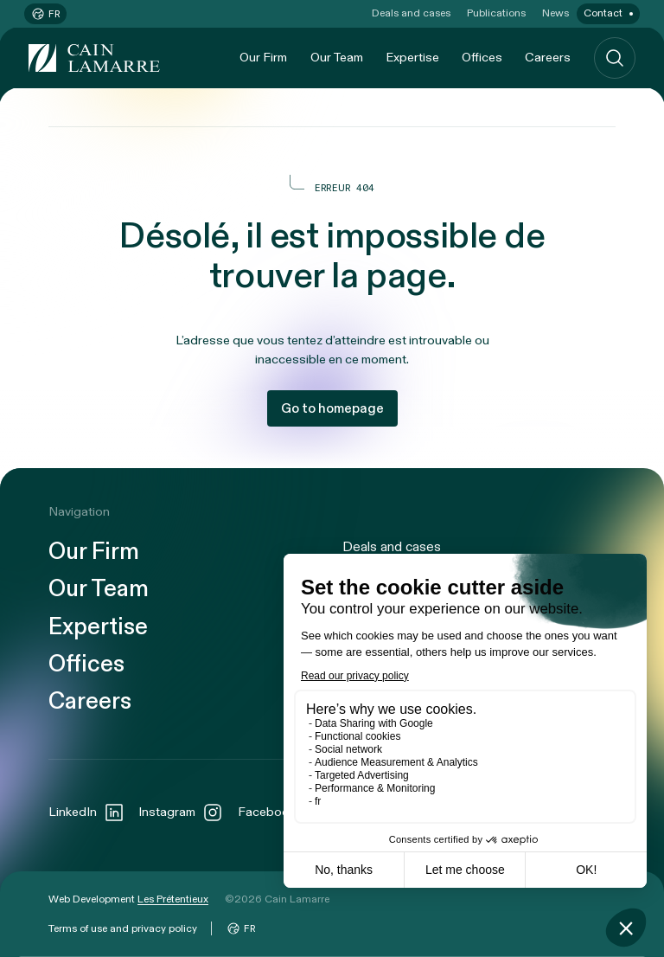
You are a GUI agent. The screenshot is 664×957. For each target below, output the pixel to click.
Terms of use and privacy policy (122, 928)
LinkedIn (86, 812)
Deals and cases (411, 13)
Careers (548, 57)
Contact (603, 13)
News (555, 13)
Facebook (280, 812)
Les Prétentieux (172, 899)
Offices (482, 57)
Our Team (336, 57)
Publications (496, 13)
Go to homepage (332, 408)
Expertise (412, 57)
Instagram (180, 812)
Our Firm (263, 57)
